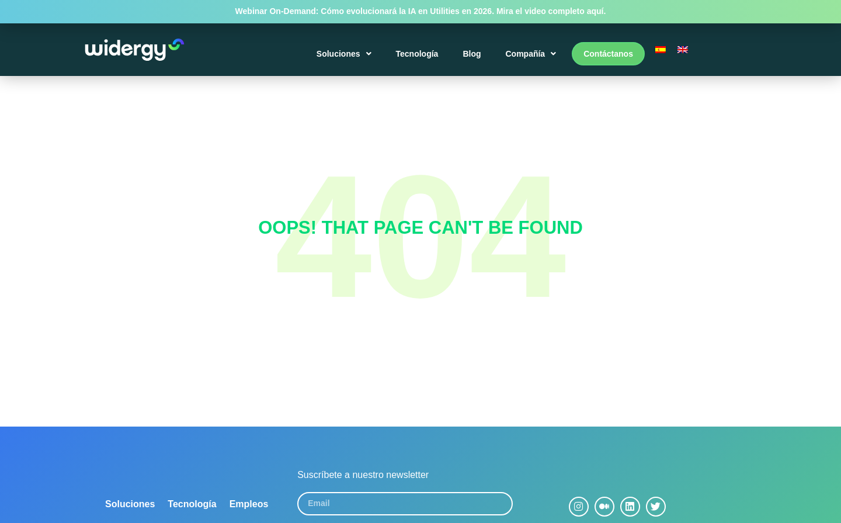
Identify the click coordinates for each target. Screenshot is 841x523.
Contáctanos (608, 53)
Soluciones (344, 53)
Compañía (530, 53)
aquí (595, 11)
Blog (472, 53)
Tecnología (417, 53)
